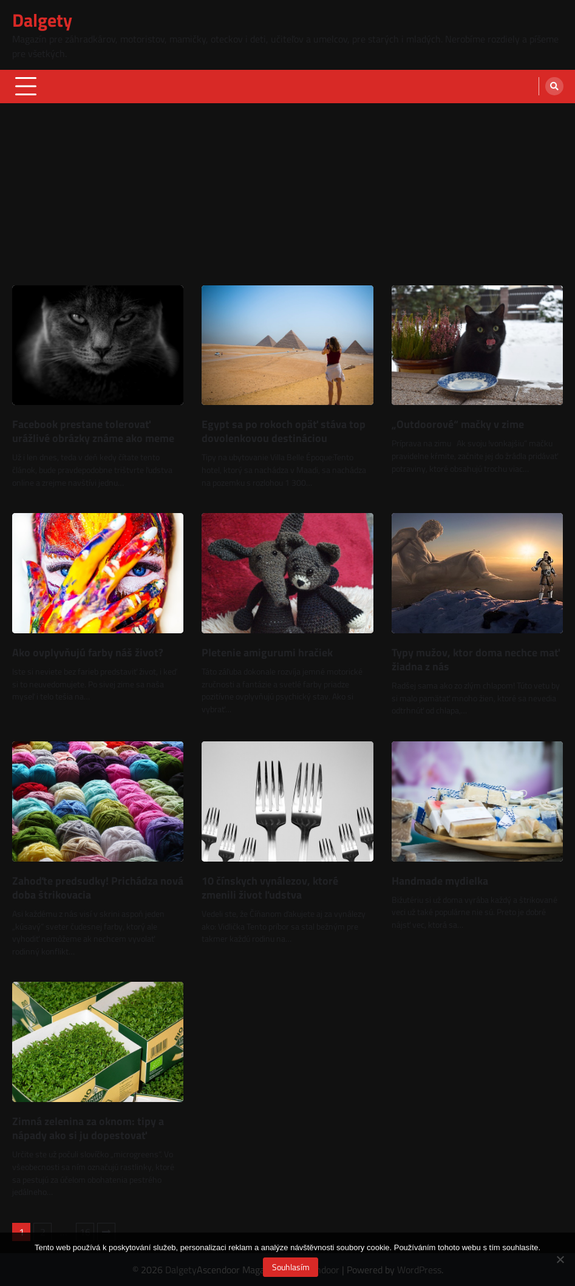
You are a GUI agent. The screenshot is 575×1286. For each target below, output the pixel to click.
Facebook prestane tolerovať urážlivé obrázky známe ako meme (93, 431)
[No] (560, 1259)
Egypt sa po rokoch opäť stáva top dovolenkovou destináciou (284, 431)
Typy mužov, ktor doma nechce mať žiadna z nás (476, 659)
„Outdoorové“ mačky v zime (458, 424)
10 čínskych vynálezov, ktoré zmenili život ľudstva (270, 888)
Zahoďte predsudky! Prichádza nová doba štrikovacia (97, 888)
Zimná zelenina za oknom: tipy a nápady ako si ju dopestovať (88, 1128)
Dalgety (42, 20)
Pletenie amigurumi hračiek (267, 652)
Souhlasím (291, 1266)
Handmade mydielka (440, 881)
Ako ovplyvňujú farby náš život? (87, 652)
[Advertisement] (287, 194)
